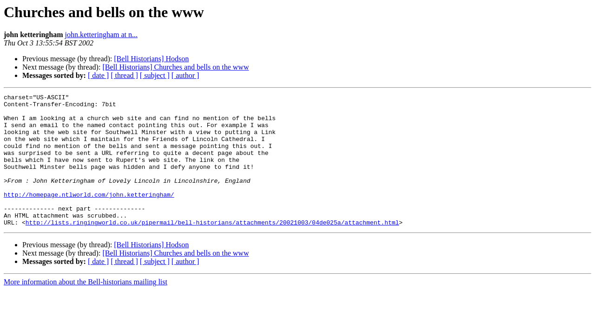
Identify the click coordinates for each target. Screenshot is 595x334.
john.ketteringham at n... (101, 35)
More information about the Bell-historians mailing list (85, 308)
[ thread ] (124, 75)
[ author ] (185, 75)
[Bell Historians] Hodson (151, 59)
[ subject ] (155, 75)
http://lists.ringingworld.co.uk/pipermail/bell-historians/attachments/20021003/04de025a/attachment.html (212, 248)
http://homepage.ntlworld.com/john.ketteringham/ (89, 215)
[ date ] (98, 75)
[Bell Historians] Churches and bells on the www (175, 67)
